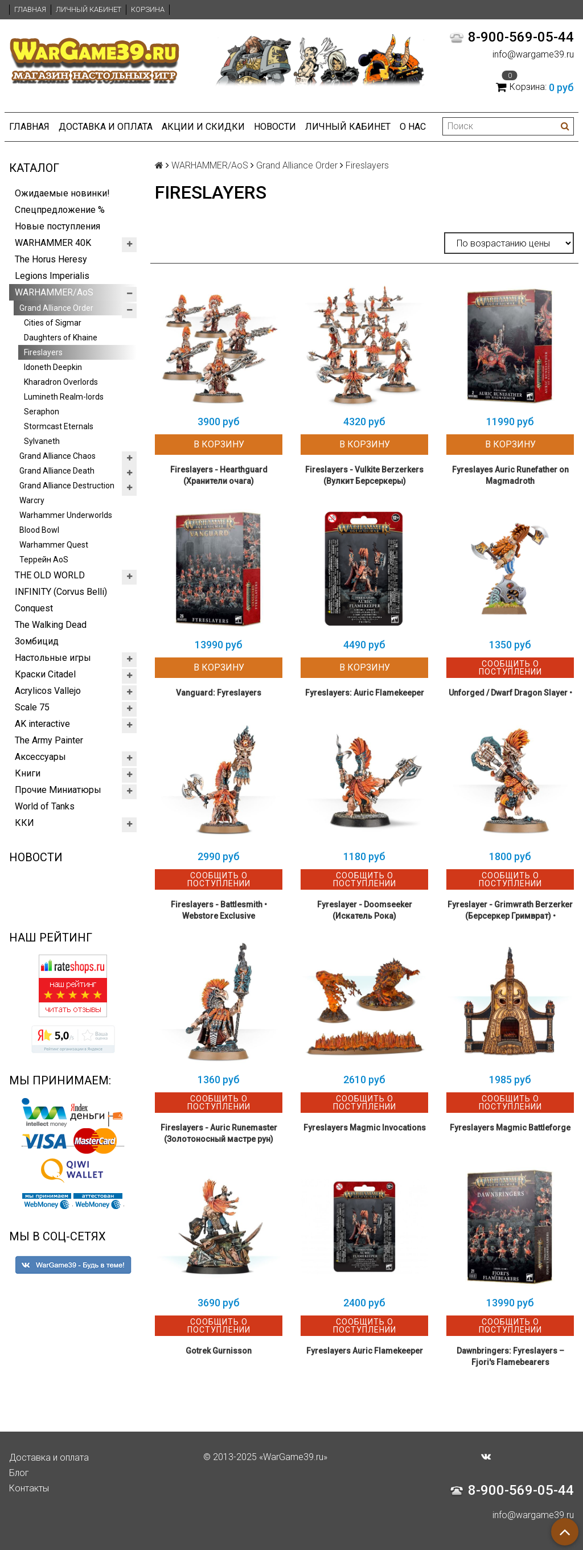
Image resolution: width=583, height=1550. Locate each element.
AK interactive (42, 723)
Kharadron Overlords (61, 382)
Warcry (31, 500)
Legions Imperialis (52, 275)
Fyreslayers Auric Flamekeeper (364, 1350)
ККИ (24, 822)
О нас (413, 126)
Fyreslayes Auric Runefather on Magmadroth (510, 475)
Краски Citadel (45, 674)
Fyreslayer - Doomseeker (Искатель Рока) (364, 910)
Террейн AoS (43, 559)
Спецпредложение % (60, 209)
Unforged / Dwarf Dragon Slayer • (510, 692)
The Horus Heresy (51, 259)
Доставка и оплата (106, 126)
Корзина (148, 9)
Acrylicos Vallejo (48, 690)
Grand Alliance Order (56, 308)
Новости (275, 126)
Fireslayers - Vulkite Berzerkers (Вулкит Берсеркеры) (364, 475)
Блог (19, 1472)
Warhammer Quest (53, 544)
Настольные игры (53, 657)
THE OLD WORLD (50, 575)
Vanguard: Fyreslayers (218, 692)
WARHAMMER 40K (53, 242)
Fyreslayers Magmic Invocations (364, 1127)
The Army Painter (49, 740)
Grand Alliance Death (57, 470)
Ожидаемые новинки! (62, 193)
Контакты (29, 1488)
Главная (30, 9)
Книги (27, 773)
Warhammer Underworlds (65, 515)
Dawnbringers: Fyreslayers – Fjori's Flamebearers (510, 1356)
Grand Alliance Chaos (57, 456)
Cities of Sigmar (52, 322)
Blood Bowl (39, 530)
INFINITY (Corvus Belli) (61, 591)
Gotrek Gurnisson (219, 1350)
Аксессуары (40, 756)
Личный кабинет (88, 9)
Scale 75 (32, 707)
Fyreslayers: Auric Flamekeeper (364, 692)
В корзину (219, 444)
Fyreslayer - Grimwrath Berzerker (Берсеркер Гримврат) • (510, 910)
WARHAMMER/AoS (54, 292)
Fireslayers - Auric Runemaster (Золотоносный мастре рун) (219, 1133)
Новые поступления (57, 226)
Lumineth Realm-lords (64, 396)
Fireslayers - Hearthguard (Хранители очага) (219, 475)
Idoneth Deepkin (53, 367)
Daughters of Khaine (60, 337)
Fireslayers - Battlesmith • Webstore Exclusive (219, 910)
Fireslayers (43, 352)
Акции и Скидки (203, 126)
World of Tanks (45, 806)
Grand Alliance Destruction (66, 485)
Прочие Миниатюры (58, 789)
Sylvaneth (42, 441)
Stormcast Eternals (58, 426)
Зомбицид (37, 641)
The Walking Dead (51, 624)
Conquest (34, 608)
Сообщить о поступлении (510, 667)
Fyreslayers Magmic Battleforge (510, 1127)
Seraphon (41, 411)
